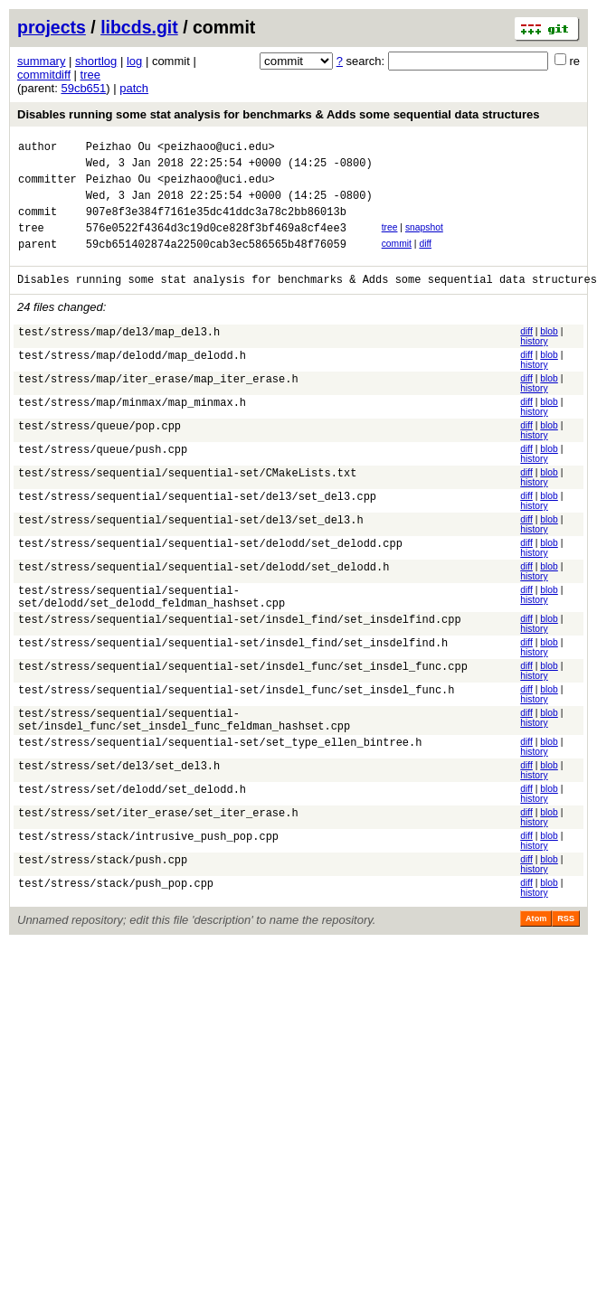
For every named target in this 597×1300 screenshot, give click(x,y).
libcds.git (139, 27)
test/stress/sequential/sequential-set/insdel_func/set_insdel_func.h (236, 719)
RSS (565, 951)
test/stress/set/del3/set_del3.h (119, 800)
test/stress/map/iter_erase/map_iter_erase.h (158, 402)
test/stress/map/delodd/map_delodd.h (132, 379)
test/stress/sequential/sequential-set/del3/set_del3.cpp (197, 520)
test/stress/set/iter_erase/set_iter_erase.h (158, 847)
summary (41, 61)
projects (51, 27)
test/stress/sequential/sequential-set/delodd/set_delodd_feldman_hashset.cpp (151, 622)
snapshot (424, 241)
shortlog (96, 61)
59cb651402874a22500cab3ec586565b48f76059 (216, 262)
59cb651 (83, 88)
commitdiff (44, 74)
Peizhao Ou (118, 148)
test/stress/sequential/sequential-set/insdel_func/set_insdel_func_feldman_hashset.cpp (184, 750)
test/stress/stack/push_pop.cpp (115, 918)
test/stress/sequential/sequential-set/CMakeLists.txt (187, 496)
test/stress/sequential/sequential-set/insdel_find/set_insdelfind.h (233, 672)
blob (549, 353)
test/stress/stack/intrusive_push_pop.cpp (148, 871)
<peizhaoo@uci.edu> (216, 148)
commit (397, 260)
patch (133, 88)
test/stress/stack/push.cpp (102, 894)
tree (90, 74)
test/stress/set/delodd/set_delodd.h (132, 824)
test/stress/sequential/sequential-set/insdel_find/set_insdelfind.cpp (239, 648)
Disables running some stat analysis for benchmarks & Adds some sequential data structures (278, 114)
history (533, 363)
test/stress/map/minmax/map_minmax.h (132, 426)
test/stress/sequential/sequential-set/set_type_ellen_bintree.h (220, 777)
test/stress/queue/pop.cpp (99, 449)
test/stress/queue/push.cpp (102, 473)
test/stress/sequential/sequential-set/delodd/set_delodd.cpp (210, 567)
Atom (536, 951)
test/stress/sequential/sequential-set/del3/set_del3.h (191, 543)
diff (425, 260)
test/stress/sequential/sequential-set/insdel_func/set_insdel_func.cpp (243, 695)
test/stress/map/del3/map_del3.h (119, 355)
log (134, 61)
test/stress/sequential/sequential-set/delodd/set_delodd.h (203, 590)
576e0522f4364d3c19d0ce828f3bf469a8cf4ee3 (216, 243)
